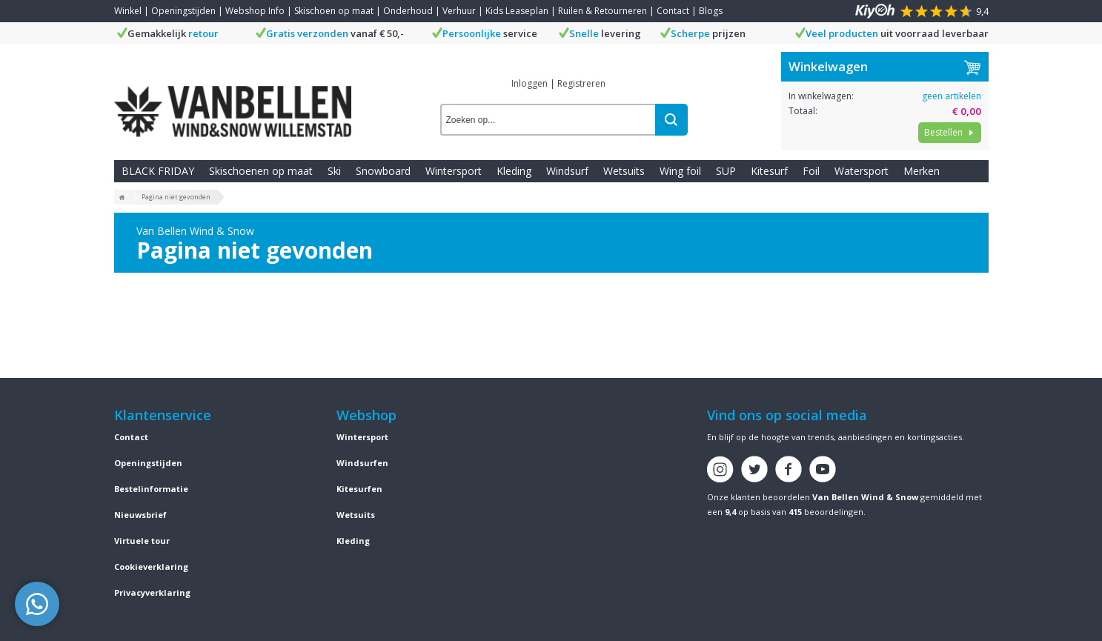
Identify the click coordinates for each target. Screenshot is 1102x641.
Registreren (581, 83)
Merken (921, 171)
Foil (811, 171)
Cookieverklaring (151, 566)
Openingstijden (183, 10)
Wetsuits (624, 171)
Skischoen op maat (334, 10)
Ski (334, 171)
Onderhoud (408, 10)
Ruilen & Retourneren (602, 10)
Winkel (128, 10)
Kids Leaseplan (516, 10)
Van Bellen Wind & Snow (865, 496)
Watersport (861, 171)
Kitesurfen (359, 488)
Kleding (514, 171)
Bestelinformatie (151, 488)
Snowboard (383, 171)
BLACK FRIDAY (158, 171)
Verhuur (459, 10)
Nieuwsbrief (140, 514)
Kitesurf (769, 171)
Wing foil (680, 171)
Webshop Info (255, 10)
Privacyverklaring (152, 592)
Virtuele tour (142, 540)
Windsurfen (362, 462)
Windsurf (567, 171)
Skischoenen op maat (261, 171)
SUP (726, 171)
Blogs (711, 10)
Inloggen (529, 83)
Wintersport (453, 171)
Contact (673, 10)
